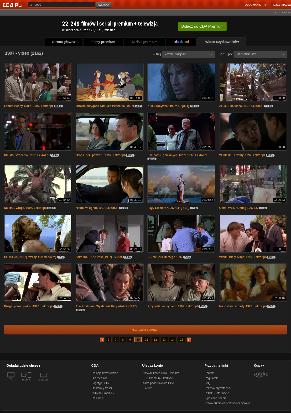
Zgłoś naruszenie (215, 398)
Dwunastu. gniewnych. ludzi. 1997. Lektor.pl (177, 155)
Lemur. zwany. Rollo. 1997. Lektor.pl (28, 106)
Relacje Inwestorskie (105, 373)
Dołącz (202, 26)
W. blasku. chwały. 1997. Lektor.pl (242, 155)
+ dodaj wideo (283, 12)
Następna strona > (142, 329)
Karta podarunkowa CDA (158, 383)
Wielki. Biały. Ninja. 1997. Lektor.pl (242, 257)
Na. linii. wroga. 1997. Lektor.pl (25, 208)
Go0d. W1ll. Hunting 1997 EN (238, 208)
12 (155, 339)
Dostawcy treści (102, 388)
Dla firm (147, 388)
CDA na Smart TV (103, 393)
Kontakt (209, 373)
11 (146, 339)
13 (164, 339)
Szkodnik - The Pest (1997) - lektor (99, 257)
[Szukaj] (61, 5)
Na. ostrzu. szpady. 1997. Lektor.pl (242, 306)
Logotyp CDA (100, 383)
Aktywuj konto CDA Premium (160, 373)
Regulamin (211, 378)
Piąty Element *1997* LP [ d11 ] (168, 208)
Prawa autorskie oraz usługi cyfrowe (227, 403)
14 (172, 339)
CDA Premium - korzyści (157, 378)
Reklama (97, 398)
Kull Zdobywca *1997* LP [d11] (168, 106)
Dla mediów (99, 378)
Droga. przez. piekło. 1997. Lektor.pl (28, 306)
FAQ (207, 383)
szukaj (104, 5)
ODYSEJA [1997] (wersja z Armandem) (30, 257)
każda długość (189, 54)
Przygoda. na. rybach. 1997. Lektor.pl (172, 306)
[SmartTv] (30, 382)
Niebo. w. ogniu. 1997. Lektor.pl (97, 208)
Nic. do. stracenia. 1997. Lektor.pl (26, 155)
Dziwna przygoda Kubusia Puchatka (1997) (105, 106)
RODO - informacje (217, 393)
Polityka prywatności (218, 388)
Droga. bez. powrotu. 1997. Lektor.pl (100, 155)
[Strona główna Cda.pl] (13, 4)
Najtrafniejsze (260, 54)
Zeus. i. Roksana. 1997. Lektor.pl (241, 106)
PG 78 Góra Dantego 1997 (164, 257)
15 (181, 339)
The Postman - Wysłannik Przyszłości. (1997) (106, 306)
